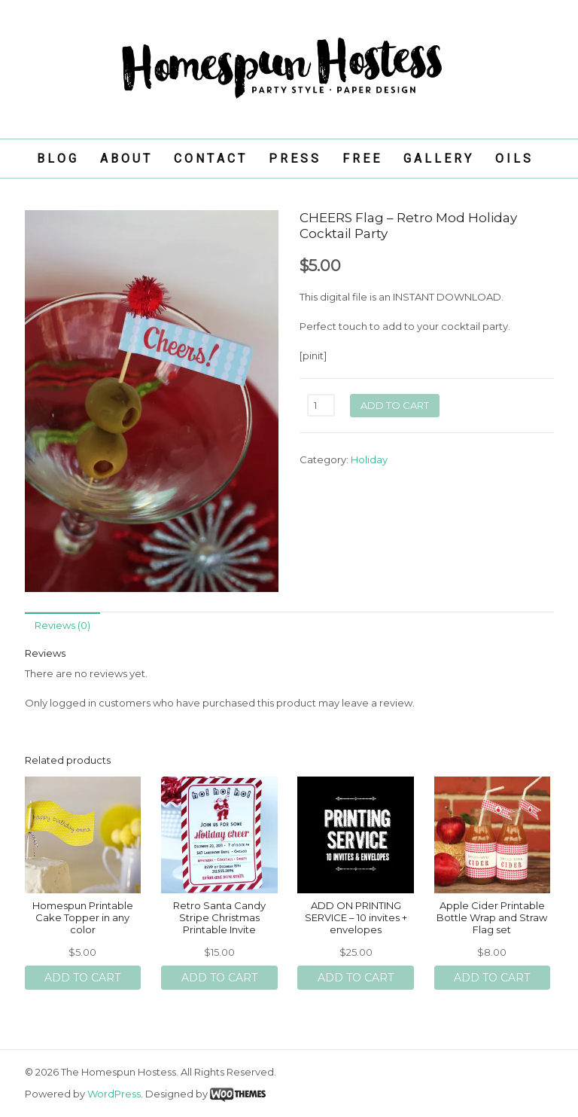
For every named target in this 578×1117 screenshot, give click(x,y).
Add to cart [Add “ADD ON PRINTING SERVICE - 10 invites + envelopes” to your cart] (356, 977)
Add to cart (394, 405)
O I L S (513, 158)
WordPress (114, 1094)
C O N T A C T (209, 158)
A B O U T (125, 158)
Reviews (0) (62, 625)
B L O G (56, 158)
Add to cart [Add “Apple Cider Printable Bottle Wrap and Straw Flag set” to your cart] (492, 977)
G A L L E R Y (437, 158)
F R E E (360, 158)
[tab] (62, 625)
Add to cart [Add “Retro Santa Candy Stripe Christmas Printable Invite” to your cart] (219, 977)
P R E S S (293, 158)
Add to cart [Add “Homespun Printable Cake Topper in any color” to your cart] (82, 977)
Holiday (369, 459)
